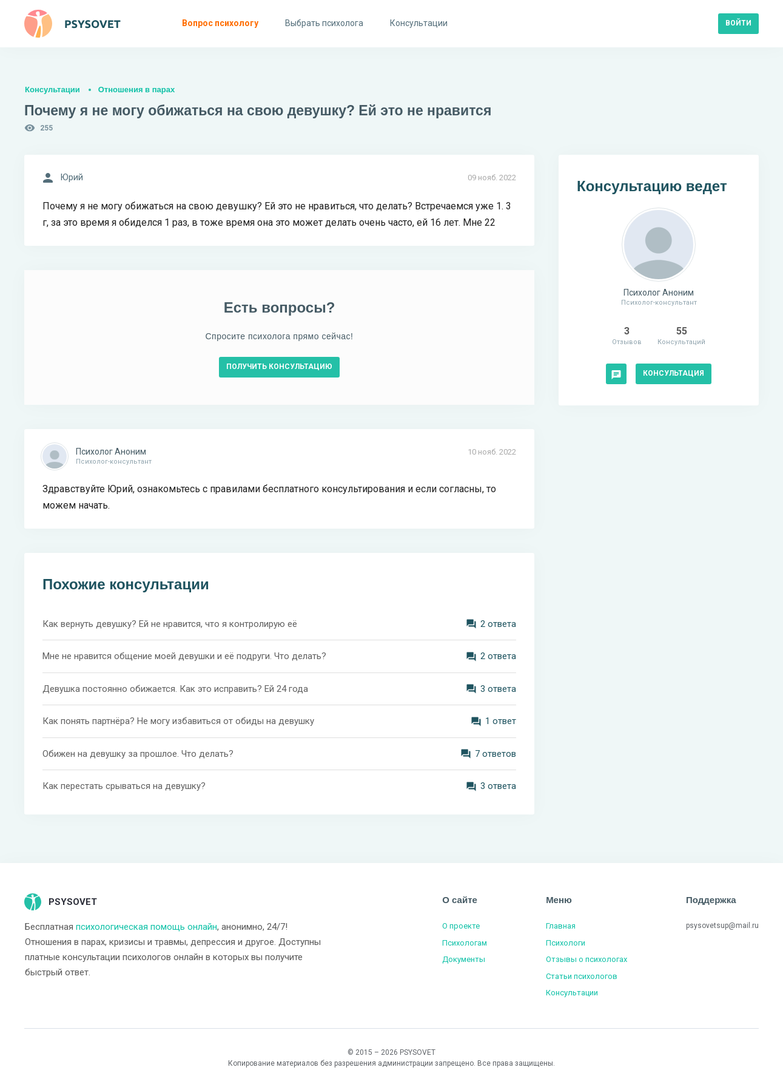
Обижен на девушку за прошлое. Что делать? (138, 753)
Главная (561, 925)
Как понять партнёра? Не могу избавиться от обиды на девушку (178, 721)
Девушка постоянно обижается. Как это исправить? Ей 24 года (175, 688)
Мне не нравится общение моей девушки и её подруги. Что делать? (184, 656)
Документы (463, 959)
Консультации (52, 89)
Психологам (464, 942)
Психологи (565, 942)
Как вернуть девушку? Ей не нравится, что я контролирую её (169, 623)
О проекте (461, 925)
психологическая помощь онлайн (146, 926)
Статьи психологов (581, 976)
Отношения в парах (136, 89)
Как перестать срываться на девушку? (124, 786)
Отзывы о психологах (586, 959)
